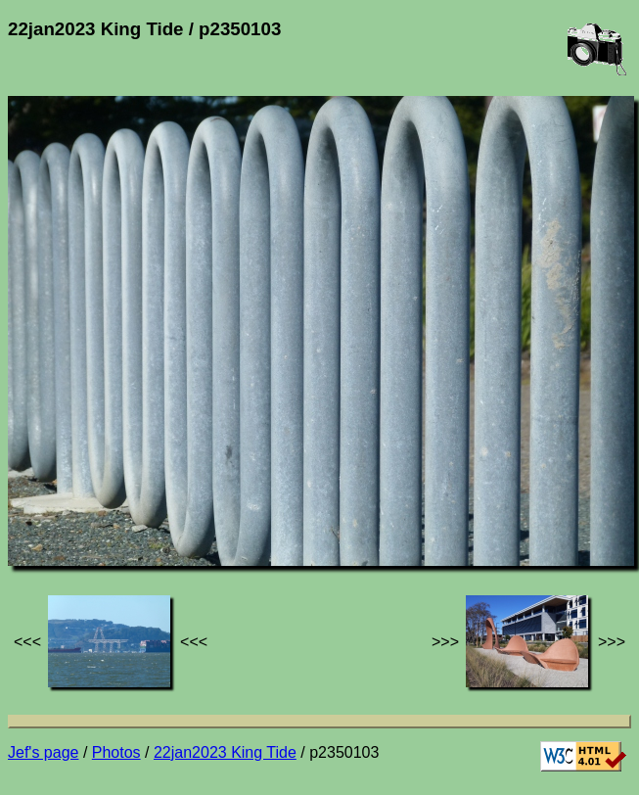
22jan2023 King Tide (225, 752)
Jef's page (43, 752)
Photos (116, 752)
